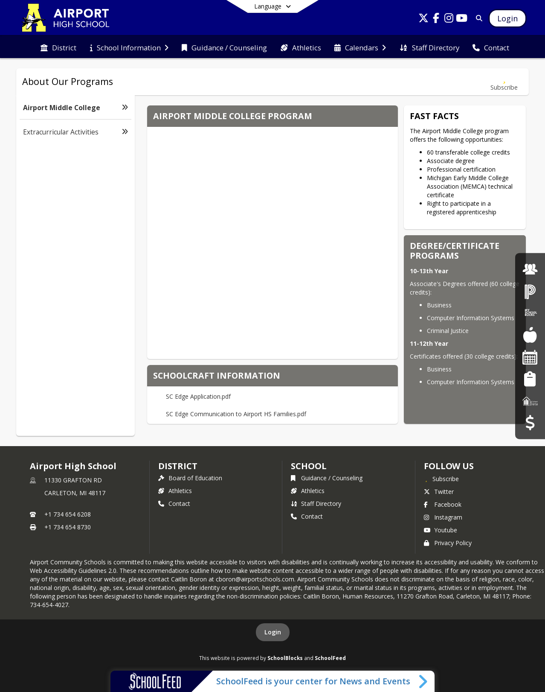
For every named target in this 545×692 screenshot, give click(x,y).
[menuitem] (58, 47)
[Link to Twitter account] (423, 19)
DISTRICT (177, 466)
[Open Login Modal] (507, 18)
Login (272, 632)
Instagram (443, 517)
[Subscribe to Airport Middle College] (504, 81)
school (308, 466)
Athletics (175, 491)
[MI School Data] (530, 400)
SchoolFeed (330, 657)
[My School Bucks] (530, 313)
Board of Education (190, 478)
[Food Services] (529, 334)
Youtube (440, 530)
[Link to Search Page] (477, 18)
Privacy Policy (448, 543)
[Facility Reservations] (530, 357)
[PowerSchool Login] (530, 290)
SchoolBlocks (285, 657)
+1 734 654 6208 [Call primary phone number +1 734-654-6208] (67, 514)
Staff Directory (316, 503)
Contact (174, 503)
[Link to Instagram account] (449, 19)
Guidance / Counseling (326, 478)
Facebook (442, 504)
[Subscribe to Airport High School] (441, 478)
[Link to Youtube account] (461, 19)
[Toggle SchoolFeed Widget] (423, 681)
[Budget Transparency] (529, 422)
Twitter (439, 492)
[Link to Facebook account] (436, 19)
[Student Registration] (529, 378)
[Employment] (530, 269)
